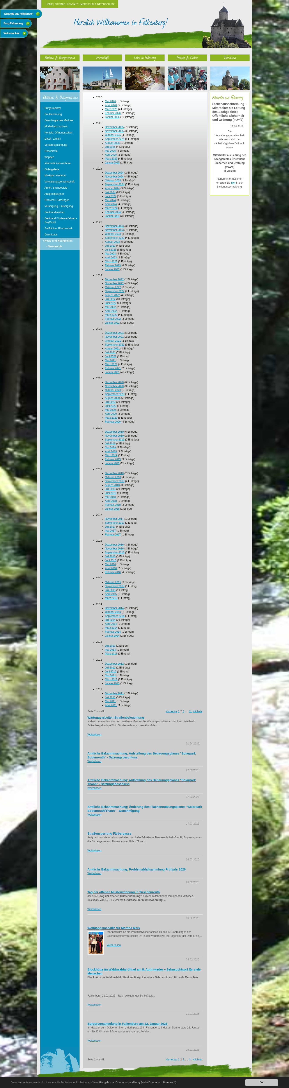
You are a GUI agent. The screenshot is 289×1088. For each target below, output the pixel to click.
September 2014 (114, 616)
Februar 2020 (113, 421)
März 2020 (111, 417)
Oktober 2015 (113, 582)
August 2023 (112, 241)
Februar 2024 (113, 212)
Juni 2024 (110, 196)
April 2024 (111, 204)
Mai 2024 (110, 200)
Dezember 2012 (114, 663)
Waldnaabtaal (11, 33)
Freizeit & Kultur (187, 57)
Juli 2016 (110, 556)
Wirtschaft (102, 57)
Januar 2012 (112, 683)
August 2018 (112, 485)
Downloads (50, 234)
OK (261, 1082)
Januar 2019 (112, 463)
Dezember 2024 (114, 172)
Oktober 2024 (113, 180)
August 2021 (112, 348)
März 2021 (111, 364)
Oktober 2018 (113, 477)
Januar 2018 (112, 508)
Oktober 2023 (113, 233)
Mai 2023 (110, 253)
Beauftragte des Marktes (58, 120)
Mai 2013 (110, 649)
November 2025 (114, 131)
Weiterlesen (94, 734)
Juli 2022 (110, 299)
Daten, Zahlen (52, 138)
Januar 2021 (112, 372)
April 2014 (111, 623)
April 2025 (111, 154)
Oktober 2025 (113, 135)
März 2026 (111, 109)
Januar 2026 (112, 117)
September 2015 (114, 586)
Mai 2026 (110, 101)
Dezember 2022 (114, 279)
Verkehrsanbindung (55, 144)
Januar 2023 (112, 269)
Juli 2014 (110, 619)
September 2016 (114, 552)
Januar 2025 (112, 162)
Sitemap (60, 4)
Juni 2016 (110, 560)
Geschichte (51, 151)
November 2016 (114, 548)
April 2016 (111, 568)
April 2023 (111, 257)
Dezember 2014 (114, 608)
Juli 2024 (110, 192)
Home (49, 4)
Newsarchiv (55, 246)
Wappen (49, 157)
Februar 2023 (113, 265)
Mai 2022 (110, 307)
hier (233, 182)
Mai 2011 (110, 701)
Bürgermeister (52, 108)
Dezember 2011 (114, 693)
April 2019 (111, 451)
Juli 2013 (110, 645)
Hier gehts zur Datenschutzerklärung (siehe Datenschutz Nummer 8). (146, 1082)
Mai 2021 (110, 360)
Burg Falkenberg (13, 23)
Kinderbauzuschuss (55, 126)
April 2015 (111, 594)
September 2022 (114, 291)
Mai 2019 (110, 447)
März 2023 (111, 261)
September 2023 (114, 237)
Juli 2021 (110, 352)
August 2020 (112, 398)
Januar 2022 (112, 322)
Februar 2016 (113, 572)
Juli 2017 (110, 526)
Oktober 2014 (113, 612)
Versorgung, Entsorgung (58, 206)
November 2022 (114, 283)
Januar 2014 (112, 635)
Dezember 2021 (114, 332)
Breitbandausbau (54, 212)
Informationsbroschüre (57, 163)
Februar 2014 (113, 631)
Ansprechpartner (54, 193)
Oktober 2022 (113, 287)
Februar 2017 (113, 534)
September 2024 (114, 184)
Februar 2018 (113, 504)
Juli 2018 (110, 489)
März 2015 (111, 598)
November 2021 (114, 336)
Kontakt (72, 4)
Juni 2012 (110, 671)
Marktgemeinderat (55, 175)
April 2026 (111, 105)
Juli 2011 (110, 697)
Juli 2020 (110, 402)
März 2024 (111, 208)
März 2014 (111, 627)
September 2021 (114, 344)
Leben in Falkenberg (145, 57)
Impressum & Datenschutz (97, 4)
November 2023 (114, 230)
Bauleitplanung (53, 114)
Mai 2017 (110, 530)
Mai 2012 (110, 675)
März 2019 (111, 455)
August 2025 (112, 142)
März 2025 (111, 158)
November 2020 (114, 386)
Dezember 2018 (114, 473)
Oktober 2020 (113, 390)
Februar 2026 (113, 113)
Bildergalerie (51, 169)
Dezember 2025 (114, 127)
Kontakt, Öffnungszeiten (58, 132)
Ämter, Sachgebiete (55, 187)
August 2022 (112, 295)
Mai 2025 (110, 150)
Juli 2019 (110, 443)
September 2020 (114, 394)
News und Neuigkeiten (58, 240)
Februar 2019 (113, 459)
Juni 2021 (110, 356)
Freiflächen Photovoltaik (58, 228)
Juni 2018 (110, 493)
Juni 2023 (110, 249)
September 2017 (114, 522)
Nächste (197, 711)
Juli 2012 (110, 667)
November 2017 (114, 518)
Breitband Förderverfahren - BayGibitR (60, 220)
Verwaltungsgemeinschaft (59, 181)
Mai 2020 (110, 409)
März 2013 (111, 653)
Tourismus (230, 57)
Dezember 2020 (114, 382)
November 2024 (114, 176)
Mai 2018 (110, 496)
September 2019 (114, 439)
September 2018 (114, 481)
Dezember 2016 (114, 544)
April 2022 (111, 310)
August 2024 (112, 188)
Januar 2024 (112, 216)
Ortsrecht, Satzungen (56, 200)
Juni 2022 (110, 303)
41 (190, 711)
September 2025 (114, 138)
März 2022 (111, 314)
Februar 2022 (113, 318)
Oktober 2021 (113, 340)
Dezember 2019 (114, 431)
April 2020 (111, 413)
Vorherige (171, 711)
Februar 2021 (113, 368)
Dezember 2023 (114, 226)
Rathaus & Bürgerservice (60, 57)
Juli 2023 (110, 245)
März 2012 (111, 679)
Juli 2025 (110, 146)
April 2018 (111, 500)
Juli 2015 (110, 590)
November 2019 (114, 435)
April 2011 (111, 705)
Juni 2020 (110, 405)
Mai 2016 (110, 564)
